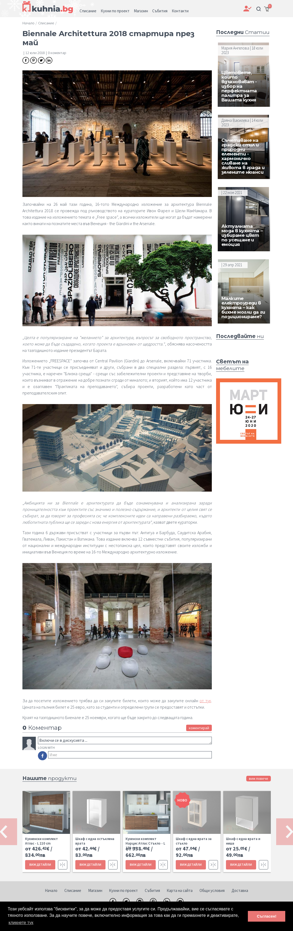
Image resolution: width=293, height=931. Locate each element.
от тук (205, 700)
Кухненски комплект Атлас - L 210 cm (41, 841)
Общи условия (212, 890)
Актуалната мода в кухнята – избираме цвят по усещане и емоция (242, 235)
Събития (152, 890)
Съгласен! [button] (266, 916)
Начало (51, 890)
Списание (72, 890)
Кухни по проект (123, 890)
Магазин (95, 890)
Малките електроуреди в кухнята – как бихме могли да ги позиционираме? (243, 307)
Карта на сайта (180, 890)
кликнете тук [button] (21, 922)
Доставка (240, 890)
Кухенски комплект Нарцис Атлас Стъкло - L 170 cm (145, 843)
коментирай (199, 727)
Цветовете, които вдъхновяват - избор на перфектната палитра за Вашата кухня (239, 86)
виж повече (258, 778)
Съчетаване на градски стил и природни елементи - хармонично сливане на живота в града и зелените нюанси (242, 156)
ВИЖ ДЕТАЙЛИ (40, 864)
